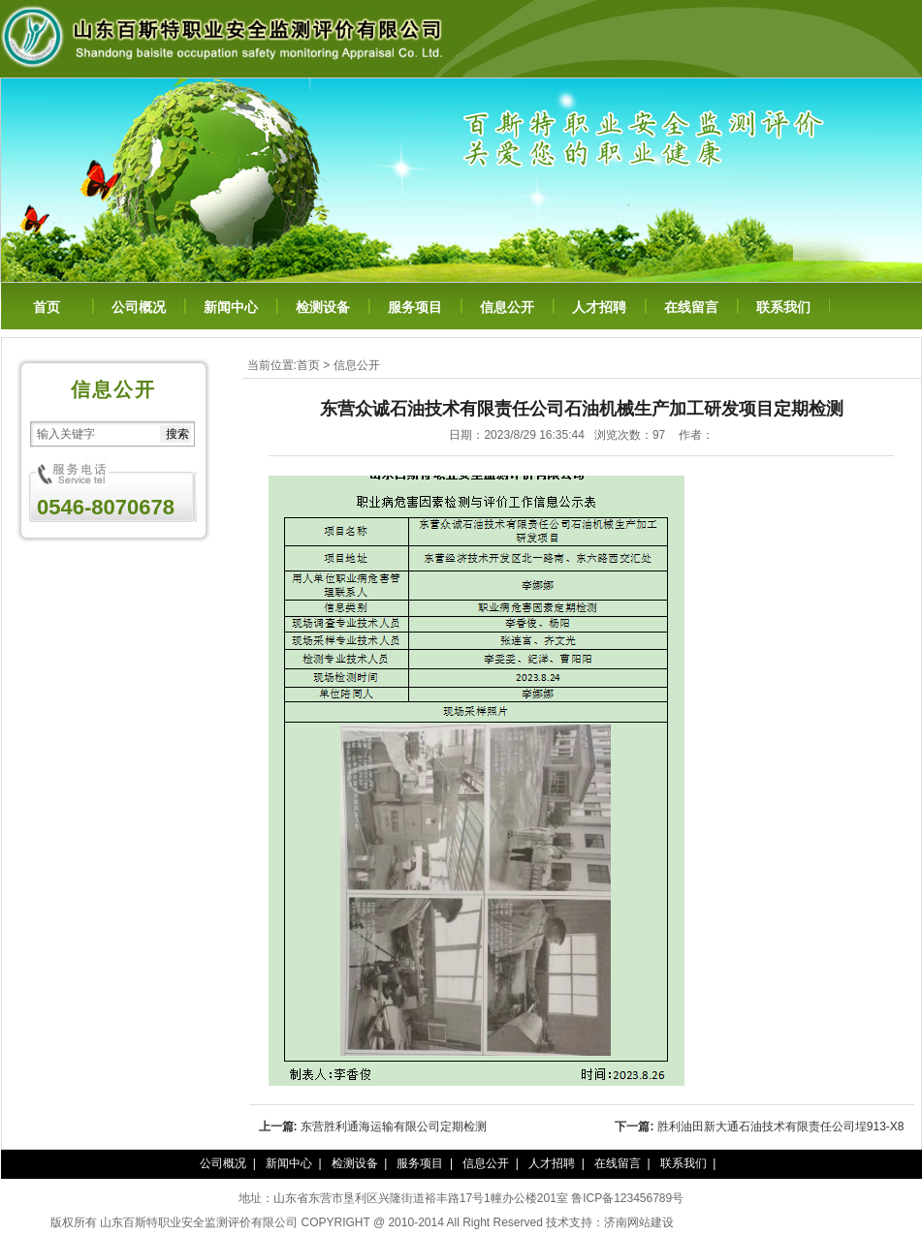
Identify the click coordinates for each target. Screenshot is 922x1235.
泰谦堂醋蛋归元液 (720, 1222)
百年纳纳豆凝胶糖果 (819, 1222)
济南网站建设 (639, 1222)
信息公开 (507, 307)
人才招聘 (599, 307)
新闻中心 (231, 307)
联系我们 (783, 307)
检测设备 (323, 307)
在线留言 (691, 307)
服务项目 (415, 307)
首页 (46, 307)
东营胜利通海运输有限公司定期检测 (394, 1126)
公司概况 (138, 307)
